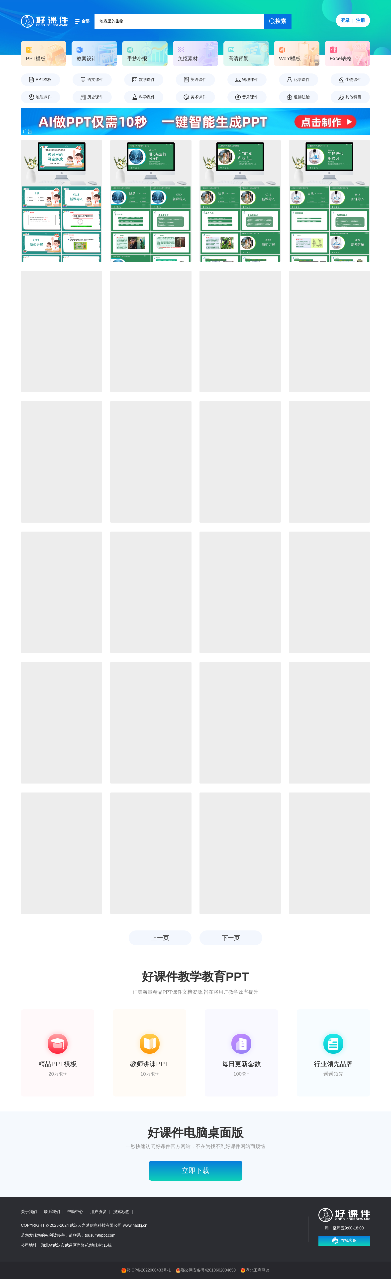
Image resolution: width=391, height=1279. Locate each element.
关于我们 (29, 1212)
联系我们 (52, 1212)
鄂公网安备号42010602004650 (208, 1270)
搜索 (280, 21)
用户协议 (98, 1212)
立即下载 (195, 1170)
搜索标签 (121, 1212)
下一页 (231, 937)
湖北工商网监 (258, 1270)
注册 (360, 20)
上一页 (160, 937)
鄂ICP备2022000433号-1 (148, 1270)
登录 (345, 20)
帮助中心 (75, 1212)
